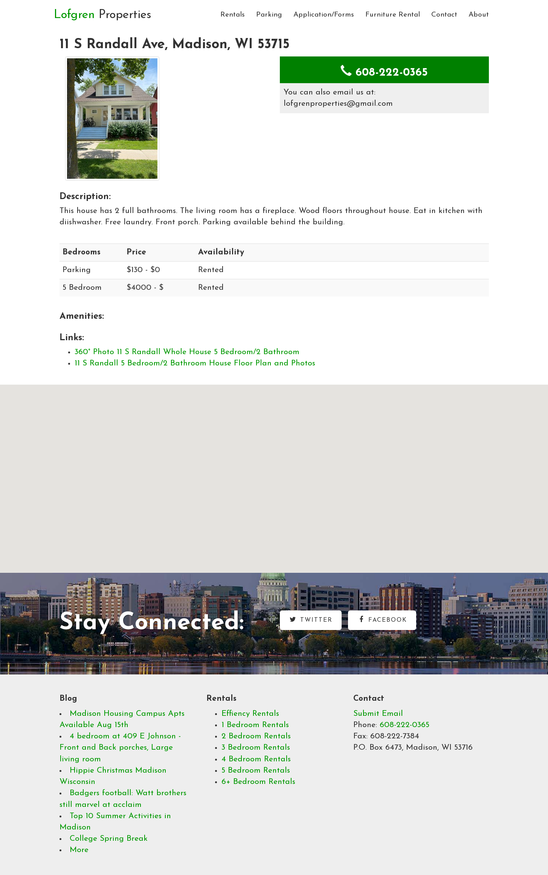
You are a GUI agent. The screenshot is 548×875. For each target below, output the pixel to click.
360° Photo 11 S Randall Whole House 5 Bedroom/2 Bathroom (187, 352)
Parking (269, 14)
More (79, 850)
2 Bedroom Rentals (256, 736)
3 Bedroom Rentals (255, 748)
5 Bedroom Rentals (255, 771)
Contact (444, 14)
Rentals (232, 14)
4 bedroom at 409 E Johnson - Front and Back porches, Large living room (120, 747)
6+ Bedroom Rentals (258, 782)
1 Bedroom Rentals (255, 725)
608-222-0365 (404, 725)
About (479, 14)
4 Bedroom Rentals (256, 759)
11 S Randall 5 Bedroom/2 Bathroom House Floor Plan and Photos (195, 363)
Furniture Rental (392, 14)
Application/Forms (323, 14)
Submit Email (378, 714)
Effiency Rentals (250, 714)
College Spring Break (109, 839)
